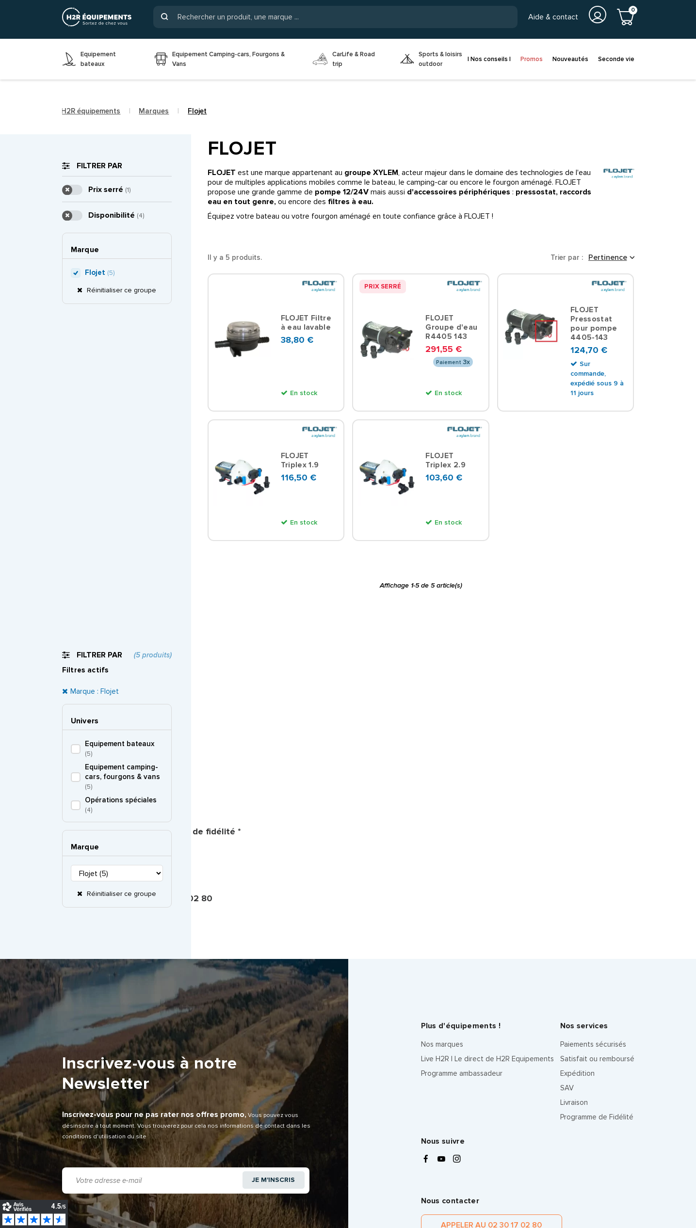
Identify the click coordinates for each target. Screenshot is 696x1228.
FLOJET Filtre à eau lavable (306, 324)
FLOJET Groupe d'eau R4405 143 (451, 329)
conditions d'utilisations (575, 1112)
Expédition (577, 882)
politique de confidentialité (459, 1122)
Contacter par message (582, 1039)
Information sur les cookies (272, 1182)
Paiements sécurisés (593, 853)
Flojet (99, 761)
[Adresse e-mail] (150, 980)
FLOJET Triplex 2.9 (446, 463)
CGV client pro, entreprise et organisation (475, 1182)
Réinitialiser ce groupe (120, 405)
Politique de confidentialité (172, 1182)
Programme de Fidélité (596, 926)
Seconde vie (616, 59)
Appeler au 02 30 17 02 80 (472, 1039)
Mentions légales (88, 1182)
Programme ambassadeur (461, 882)
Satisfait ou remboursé (597, 867)
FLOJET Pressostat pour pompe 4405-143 (593, 324)
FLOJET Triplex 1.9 (300, 463)
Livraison (574, 911)
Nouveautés (570, 59)
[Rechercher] (335, 17)
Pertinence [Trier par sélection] (607, 257)
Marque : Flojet (94, 202)
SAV (567, 897)
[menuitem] (101, 59)
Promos (531, 59)
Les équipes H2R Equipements (124, 1192)
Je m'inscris (271, 980)
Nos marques (442, 853)
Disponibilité (116, 704)
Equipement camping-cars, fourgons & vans (122, 288)
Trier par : (566, 257)
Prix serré (109, 679)
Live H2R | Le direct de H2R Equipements (487, 867)
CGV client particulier (362, 1182)
